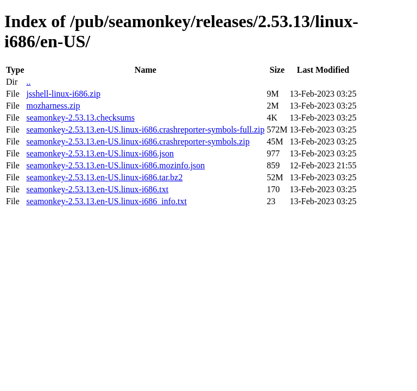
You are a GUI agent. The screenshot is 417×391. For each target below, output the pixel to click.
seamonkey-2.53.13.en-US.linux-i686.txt (97, 189)
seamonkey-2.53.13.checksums (80, 117)
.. (28, 81)
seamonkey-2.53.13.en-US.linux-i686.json (100, 153)
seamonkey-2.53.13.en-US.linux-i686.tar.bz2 (104, 177)
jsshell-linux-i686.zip (63, 93)
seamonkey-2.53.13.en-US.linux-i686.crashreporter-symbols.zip (137, 141)
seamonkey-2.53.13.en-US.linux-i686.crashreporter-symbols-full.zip (145, 129)
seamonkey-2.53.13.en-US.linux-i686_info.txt (106, 201)
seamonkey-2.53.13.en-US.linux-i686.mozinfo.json (115, 165)
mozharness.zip (53, 105)
